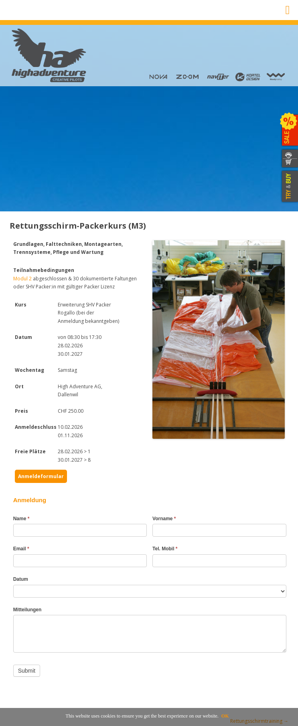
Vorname (164, 518)
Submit (27, 670)
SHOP (289, 163)
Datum (20, 579)
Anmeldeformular (41, 476)
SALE (289, 130)
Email (21, 549)
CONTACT (289, 153)
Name (21, 518)
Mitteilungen (27, 609)
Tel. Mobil (164, 549)
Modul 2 (22, 278)
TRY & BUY (289, 186)
